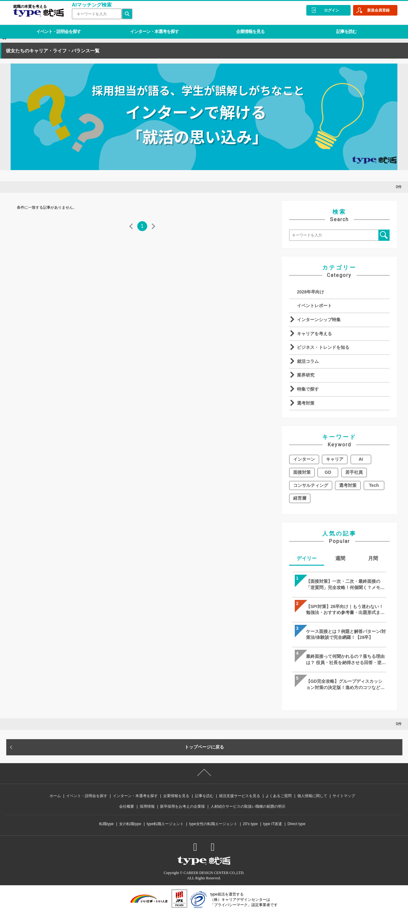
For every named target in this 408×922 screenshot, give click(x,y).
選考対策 (305, 403)
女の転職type (130, 832)
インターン (304, 459)
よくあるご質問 (278, 804)
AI (361, 459)
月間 (373, 558)
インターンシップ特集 (319, 319)
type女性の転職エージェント (213, 832)
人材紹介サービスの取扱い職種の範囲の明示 (248, 815)
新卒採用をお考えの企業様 (182, 815)
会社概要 (126, 815)
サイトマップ (344, 804)
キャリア (334, 459)
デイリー (307, 558)
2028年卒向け (310, 291)
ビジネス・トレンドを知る (323, 347)
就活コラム (308, 361)
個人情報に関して (312, 804)
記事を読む (335, 26)
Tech (374, 485)
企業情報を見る (242, 26)
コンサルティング (310, 485)
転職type (106, 832)
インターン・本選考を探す (149, 26)
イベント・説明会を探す (57, 26)
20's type (250, 832)
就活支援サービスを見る (239, 804)
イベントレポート (314, 305)
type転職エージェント (165, 832)
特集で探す (308, 389)
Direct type (296, 832)
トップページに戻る (204, 755)
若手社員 (354, 472)
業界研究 (305, 375)
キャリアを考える (314, 333)
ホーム (55, 804)
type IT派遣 (272, 832)
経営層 (299, 498)
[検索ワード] (94, 13)
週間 (340, 558)
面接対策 (302, 472)
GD (328, 472)
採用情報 (147, 815)
